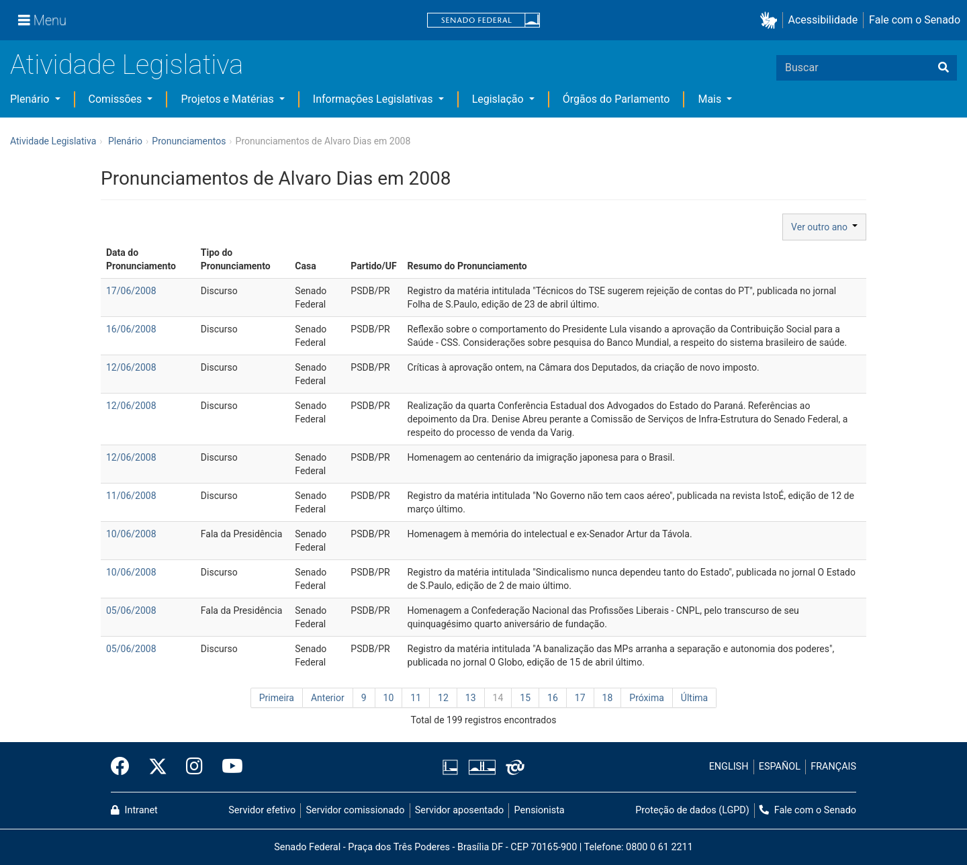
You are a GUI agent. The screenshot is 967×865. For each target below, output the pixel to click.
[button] (771, 20)
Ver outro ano (824, 227)
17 (580, 697)
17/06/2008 (131, 290)
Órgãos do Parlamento (616, 99)
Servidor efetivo (261, 810)
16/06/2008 (131, 329)
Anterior (327, 697)
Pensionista (539, 810)
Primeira (276, 697)
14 (498, 697)
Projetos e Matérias (228, 99)
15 (525, 697)
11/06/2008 (131, 495)
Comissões (117, 99)
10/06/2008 (131, 534)
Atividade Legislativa (126, 65)
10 (388, 697)
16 (552, 697)
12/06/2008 (131, 367)
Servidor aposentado (459, 810)
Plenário (31, 99)
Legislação (499, 99)
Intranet (134, 810)
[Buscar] (943, 68)
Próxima (646, 697)
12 (443, 697)
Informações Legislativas (374, 99)
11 (415, 697)
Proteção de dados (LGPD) (692, 810)
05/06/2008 (131, 610)
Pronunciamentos (189, 141)
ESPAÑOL (779, 766)
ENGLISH (729, 766)
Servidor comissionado (355, 810)
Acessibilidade (823, 19)
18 (607, 697)
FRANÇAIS (833, 766)
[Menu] (42, 20)
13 (470, 697)
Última (694, 697)
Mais (711, 99)
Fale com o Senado (914, 19)
